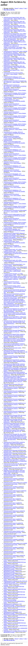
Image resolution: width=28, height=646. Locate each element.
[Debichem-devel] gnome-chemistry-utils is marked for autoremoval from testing (14, 532)
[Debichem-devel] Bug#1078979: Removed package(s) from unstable (14, 234)
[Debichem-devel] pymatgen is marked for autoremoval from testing (14, 479)
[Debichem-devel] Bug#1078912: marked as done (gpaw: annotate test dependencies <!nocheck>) (14, 443)
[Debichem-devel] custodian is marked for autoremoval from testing (14, 487)
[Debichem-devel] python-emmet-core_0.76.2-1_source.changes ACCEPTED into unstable (15, 215)
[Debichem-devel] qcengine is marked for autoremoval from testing (14, 552)
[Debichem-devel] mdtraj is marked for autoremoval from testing (13, 475)
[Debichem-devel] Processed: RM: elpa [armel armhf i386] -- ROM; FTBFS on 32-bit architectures (15, 417)
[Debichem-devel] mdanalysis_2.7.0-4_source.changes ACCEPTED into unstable (14, 190)
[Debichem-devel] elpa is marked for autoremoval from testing (12, 499)
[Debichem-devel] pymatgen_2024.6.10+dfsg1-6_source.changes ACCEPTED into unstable (15, 182)
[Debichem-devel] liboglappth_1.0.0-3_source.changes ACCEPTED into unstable (14, 174)
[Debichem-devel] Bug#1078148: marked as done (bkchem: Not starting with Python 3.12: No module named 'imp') (15, 352)
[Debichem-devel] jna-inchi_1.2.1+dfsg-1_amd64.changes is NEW (13, 274)
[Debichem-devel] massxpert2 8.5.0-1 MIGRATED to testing (13, 571)
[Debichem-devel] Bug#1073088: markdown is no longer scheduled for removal (15, 305)
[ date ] (25, 8)
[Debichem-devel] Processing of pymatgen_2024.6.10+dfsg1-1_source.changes (15, 89)
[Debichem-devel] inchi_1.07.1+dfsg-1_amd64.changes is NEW (13, 250)
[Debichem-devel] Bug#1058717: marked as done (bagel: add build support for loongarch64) (15, 460)
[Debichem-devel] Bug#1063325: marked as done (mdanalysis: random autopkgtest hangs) (15, 360)
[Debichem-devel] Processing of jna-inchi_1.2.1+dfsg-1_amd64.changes (12, 270)
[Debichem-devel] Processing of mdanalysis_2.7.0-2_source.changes (12, 146)
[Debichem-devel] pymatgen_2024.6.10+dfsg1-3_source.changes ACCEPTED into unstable (15, 116)
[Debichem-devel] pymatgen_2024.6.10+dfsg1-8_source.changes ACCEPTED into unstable (15, 223)
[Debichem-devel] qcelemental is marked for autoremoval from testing (14, 556)
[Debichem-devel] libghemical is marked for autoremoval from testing (14, 511)
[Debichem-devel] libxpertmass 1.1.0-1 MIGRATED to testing (13, 565)
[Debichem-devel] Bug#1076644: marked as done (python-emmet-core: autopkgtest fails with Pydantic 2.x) (15, 373)
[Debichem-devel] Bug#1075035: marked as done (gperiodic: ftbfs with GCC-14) (14, 430)
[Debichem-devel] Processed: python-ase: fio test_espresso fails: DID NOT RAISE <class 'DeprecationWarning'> (14, 322)
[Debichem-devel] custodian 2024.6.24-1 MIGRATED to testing (13, 576)
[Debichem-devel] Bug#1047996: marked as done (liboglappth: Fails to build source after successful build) (14, 365)
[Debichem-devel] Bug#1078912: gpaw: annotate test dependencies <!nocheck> (15, 52)
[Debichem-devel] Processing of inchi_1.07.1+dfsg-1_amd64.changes (13, 246)
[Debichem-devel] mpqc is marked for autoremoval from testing (13, 519)
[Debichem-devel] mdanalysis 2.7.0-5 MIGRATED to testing (13, 604)
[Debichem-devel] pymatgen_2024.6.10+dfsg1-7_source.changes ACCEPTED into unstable (15, 207)
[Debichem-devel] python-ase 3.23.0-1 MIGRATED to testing (13, 568)
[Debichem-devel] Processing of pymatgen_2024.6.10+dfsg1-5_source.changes (15, 154)
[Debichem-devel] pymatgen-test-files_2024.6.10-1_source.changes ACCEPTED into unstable (15, 86)
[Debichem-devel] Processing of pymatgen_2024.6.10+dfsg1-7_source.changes (15, 203)
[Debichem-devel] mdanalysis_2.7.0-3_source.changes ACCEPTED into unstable (14, 166)
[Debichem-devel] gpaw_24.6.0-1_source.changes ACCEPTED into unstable (14, 242)
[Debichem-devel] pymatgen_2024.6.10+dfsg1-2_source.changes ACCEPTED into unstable (15, 108)
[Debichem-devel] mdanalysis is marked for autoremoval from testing (14, 527)
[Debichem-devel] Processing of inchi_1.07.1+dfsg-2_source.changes (12, 256)
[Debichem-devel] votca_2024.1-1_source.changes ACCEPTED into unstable (14, 100)
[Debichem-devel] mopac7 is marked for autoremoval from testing (13, 523)
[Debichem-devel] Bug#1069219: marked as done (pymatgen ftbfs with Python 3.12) (14, 344)
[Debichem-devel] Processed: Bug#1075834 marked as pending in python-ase (14, 327)
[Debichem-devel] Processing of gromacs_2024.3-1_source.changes (12, 282)
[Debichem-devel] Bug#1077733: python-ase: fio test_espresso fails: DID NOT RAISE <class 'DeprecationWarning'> (15, 310)
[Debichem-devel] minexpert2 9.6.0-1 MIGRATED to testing (13, 573)
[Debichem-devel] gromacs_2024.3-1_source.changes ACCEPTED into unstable (14, 286)
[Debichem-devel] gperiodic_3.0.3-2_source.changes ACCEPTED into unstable (14, 230)
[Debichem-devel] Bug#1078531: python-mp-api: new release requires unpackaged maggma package (15, 314)
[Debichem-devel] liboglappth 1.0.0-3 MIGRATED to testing (13, 612)
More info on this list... (9, 9)
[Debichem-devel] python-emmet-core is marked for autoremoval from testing (15, 483)
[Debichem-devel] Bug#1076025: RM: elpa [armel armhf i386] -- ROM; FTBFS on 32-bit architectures (15, 19)
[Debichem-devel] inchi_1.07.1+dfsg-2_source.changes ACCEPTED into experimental (15, 261)
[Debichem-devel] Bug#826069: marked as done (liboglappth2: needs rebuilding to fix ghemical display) (15, 369)
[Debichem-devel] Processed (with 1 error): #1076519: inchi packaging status (14, 447)
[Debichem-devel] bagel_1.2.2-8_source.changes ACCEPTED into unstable (15, 267)
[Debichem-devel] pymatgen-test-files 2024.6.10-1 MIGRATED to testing (15, 581)
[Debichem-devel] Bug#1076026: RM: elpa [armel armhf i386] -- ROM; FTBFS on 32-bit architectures (15, 55)
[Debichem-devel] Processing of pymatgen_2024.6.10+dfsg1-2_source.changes (15, 104)
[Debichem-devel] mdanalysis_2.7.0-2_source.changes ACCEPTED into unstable (14, 150)
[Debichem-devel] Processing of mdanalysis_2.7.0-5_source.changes (12, 194)
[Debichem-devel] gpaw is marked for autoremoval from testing (13, 503)
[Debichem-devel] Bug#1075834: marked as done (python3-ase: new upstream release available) (14, 336)
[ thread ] (16, 8)
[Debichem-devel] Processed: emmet (13, 347)
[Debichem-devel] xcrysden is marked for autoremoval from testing (14, 515)
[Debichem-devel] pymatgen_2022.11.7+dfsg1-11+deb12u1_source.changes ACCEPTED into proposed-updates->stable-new (15, 278)
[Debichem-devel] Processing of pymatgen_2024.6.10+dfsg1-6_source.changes (15, 178)
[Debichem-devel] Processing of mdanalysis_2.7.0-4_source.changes (12, 186)
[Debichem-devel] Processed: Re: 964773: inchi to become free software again (15, 464)
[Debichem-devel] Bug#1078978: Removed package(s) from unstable (14, 236)
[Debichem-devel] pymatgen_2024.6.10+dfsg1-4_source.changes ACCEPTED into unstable (15, 124)
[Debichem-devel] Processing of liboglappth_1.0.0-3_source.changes (12, 170)
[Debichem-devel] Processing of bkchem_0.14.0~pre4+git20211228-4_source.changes (12, 137)
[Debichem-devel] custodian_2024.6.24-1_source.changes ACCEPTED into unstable (14, 132)
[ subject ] (21, 8)
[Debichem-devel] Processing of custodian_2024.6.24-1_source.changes (13, 128)
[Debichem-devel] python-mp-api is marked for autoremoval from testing (15, 491)
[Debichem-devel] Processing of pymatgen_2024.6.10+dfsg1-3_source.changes (15, 112)
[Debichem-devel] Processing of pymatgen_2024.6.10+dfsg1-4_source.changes (15, 120)
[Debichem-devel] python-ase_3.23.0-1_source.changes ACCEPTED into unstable (14, 77)
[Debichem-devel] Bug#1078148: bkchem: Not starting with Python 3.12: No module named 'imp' (15, 291)
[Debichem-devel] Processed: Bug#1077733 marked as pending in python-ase (14, 331)
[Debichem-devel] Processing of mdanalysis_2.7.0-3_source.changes (12, 162)
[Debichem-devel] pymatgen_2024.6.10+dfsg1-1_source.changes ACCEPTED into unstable (15, 93)
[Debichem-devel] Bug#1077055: (12, 70)
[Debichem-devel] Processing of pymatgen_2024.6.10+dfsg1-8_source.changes (15, 219)
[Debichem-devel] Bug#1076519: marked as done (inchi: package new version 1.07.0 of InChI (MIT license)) (15, 457)
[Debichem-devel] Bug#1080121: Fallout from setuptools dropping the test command (15, 317)
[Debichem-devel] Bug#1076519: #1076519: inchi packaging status (14, 294)
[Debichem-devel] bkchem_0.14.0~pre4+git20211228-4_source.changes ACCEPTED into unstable (14, 142)
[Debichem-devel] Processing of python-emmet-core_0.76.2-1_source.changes (15, 211)
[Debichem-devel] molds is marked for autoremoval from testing (13, 495)
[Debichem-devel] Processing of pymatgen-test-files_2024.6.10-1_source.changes (15, 81)
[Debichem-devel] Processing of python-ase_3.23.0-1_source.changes (13, 73)
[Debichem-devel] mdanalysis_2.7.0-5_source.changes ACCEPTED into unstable (14, 199)
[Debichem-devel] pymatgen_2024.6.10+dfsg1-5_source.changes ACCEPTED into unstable (15, 158)
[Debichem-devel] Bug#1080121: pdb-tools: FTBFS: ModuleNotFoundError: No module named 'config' (14, 472)
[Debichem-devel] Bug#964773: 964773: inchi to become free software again (15, 297)
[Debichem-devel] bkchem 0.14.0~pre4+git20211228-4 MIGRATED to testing (14, 601)
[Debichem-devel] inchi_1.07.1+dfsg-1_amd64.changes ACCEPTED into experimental (15, 252)
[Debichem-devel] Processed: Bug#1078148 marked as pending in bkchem (14, 356)
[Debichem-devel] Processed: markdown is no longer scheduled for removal (15, 387)
